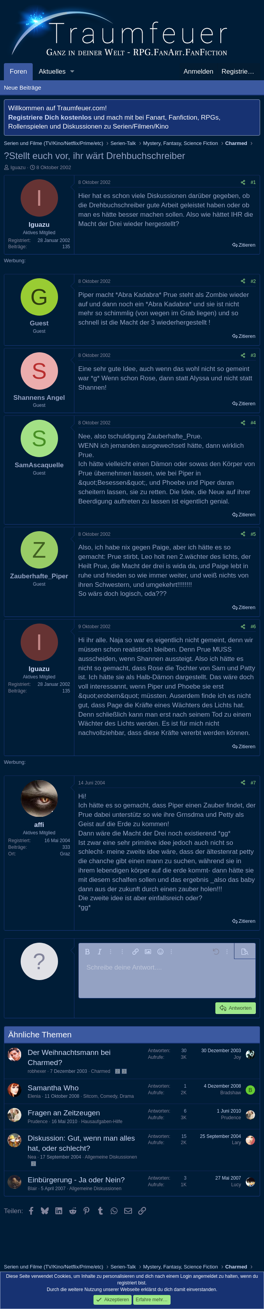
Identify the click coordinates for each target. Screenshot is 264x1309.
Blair (32, 1188)
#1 (253, 182)
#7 (253, 783)
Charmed (100, 1071)
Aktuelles (52, 71)
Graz (65, 854)
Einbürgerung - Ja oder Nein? (76, 1180)
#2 (253, 281)
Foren (18, 71)
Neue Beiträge (22, 87)
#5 (253, 534)
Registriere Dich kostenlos (50, 117)
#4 (253, 423)
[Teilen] (243, 182)
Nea (32, 1157)
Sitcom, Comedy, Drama (108, 1096)
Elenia (34, 1096)
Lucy (236, 1184)
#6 (253, 626)
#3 (253, 355)
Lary (236, 1142)
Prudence (38, 1121)
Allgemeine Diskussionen (111, 1157)
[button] (72, 71)
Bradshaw (230, 1092)
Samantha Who (53, 1088)
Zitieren (247, 245)
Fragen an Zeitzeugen (64, 1113)
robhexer (37, 1071)
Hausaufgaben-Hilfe (101, 1121)
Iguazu (18, 167)
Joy (237, 1057)
